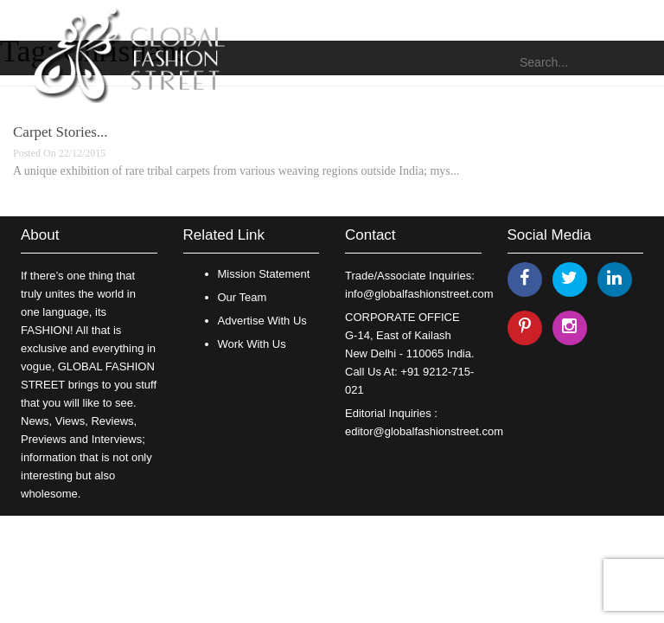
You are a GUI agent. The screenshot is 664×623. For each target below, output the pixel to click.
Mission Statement (264, 273)
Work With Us (252, 343)
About (40, 235)
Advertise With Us (262, 320)
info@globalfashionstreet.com (419, 293)
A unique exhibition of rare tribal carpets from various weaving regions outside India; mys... (236, 170)
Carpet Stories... (60, 132)
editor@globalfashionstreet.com (424, 431)
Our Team (242, 297)
